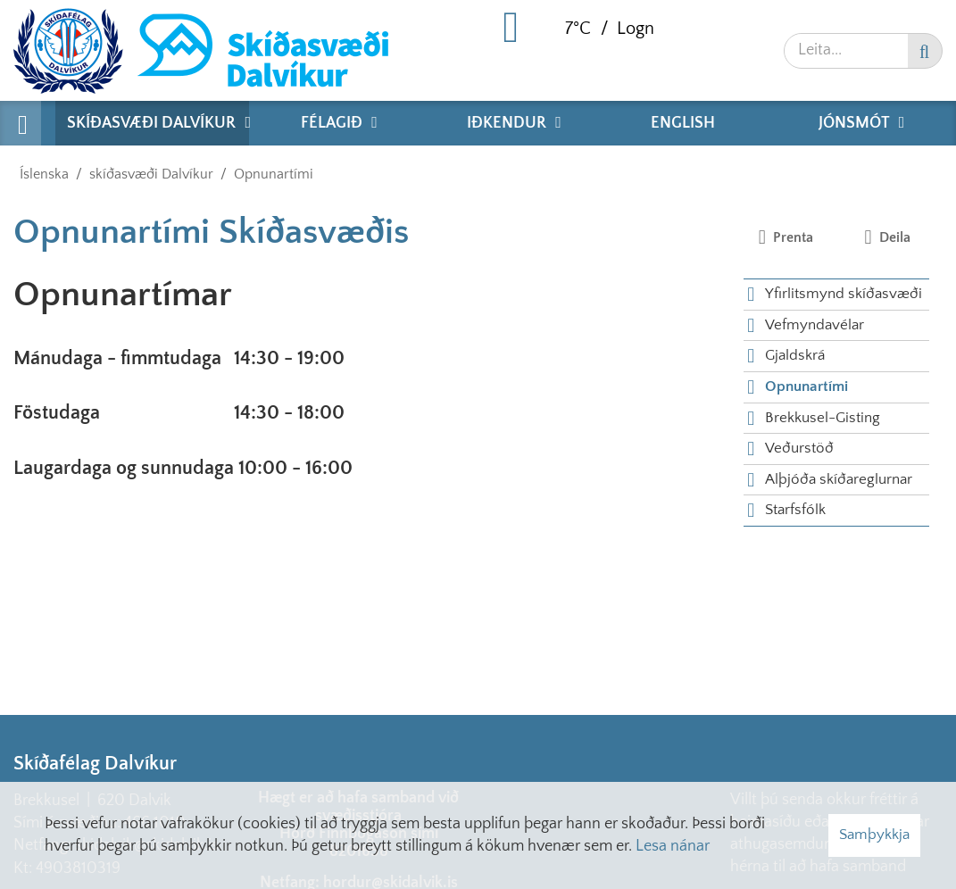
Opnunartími (273, 174)
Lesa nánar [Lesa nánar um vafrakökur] (673, 846)
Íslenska (44, 174)
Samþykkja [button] (874, 835)
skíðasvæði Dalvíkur (151, 174)
